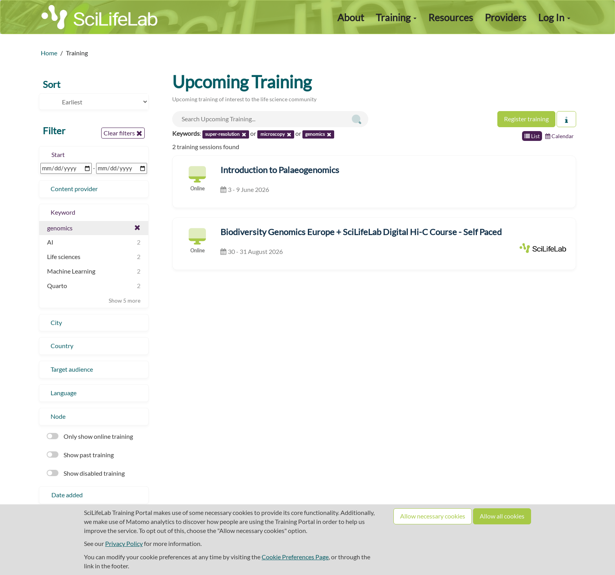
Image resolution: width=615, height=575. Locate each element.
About (350, 17)
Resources (450, 17)
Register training (526, 118)
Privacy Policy (124, 543)
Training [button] (396, 17)
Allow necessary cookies (432, 516)
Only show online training (90, 436)
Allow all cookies (502, 516)
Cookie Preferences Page (295, 556)
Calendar (559, 136)
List (532, 136)
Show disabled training (86, 473)
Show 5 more (124, 300)
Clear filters (123, 133)
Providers (505, 17)
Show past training (80, 454)
